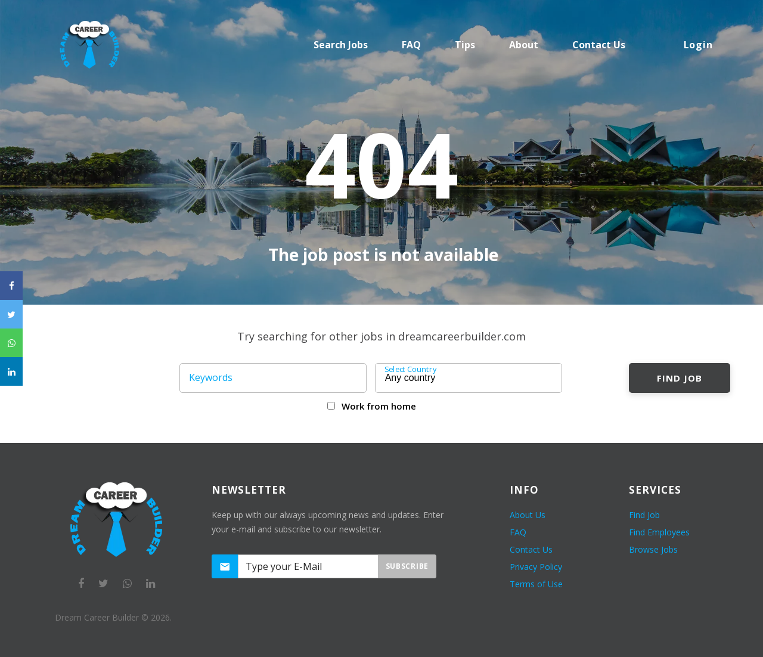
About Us (527, 514)
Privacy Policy (536, 566)
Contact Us (531, 549)
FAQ (411, 44)
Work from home (379, 406)
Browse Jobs (653, 549)
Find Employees (659, 532)
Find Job (679, 378)
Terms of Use (536, 584)
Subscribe (407, 566)
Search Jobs (341, 44)
